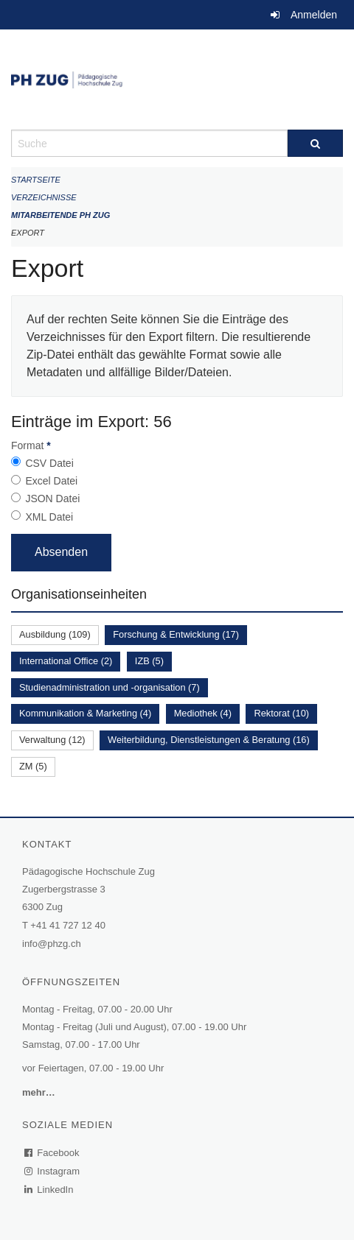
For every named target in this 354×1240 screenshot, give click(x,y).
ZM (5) (33, 766)
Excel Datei (51, 481)
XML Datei (49, 517)
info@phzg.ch (51, 943)
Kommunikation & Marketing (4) (85, 713)
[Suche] (315, 143)
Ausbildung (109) (55, 634)
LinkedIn (49, 1189)
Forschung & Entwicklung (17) (176, 634)
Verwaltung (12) (52, 739)
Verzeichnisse (44, 197)
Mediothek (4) (203, 713)
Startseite (35, 179)
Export (27, 232)
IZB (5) (149, 660)
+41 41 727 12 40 (67, 925)
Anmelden (314, 15)
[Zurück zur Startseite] (177, 79)
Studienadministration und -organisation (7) (109, 687)
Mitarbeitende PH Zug (60, 215)
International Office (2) (65, 660)
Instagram (52, 1171)
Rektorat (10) (281, 713)
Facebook (52, 1152)
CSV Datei (49, 463)
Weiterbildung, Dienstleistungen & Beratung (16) (209, 739)
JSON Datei (52, 498)
